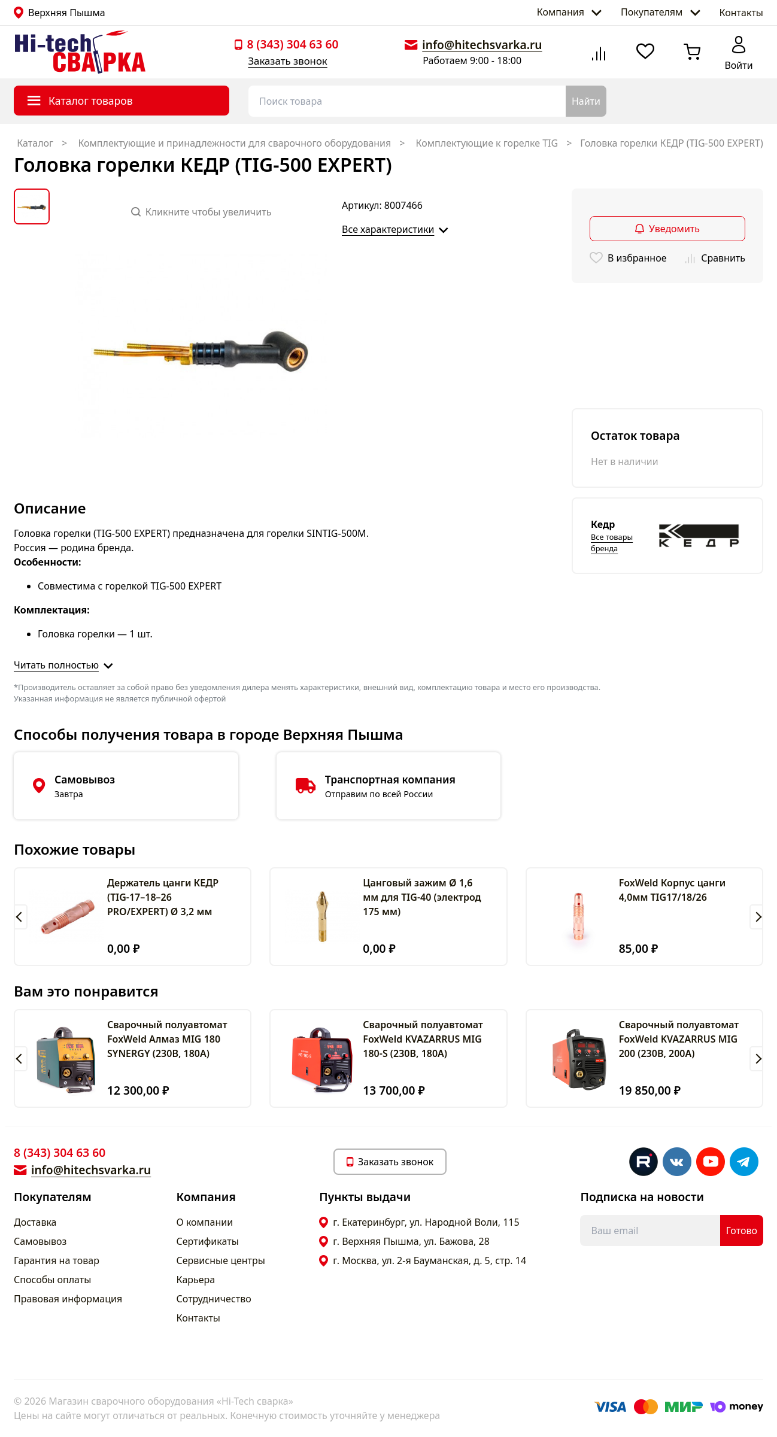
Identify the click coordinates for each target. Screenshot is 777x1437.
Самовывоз (40, 1241)
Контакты (741, 12)
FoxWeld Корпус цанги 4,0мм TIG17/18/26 (672, 890)
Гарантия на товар (56, 1260)
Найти (586, 101)
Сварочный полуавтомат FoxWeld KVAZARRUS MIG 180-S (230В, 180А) (423, 1039)
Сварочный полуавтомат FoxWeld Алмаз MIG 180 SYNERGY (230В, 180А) (167, 1039)
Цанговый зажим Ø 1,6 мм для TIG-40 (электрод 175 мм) (422, 897)
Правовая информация (68, 1298)
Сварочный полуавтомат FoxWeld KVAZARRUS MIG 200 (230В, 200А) (679, 1039)
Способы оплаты (52, 1279)
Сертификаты (208, 1241)
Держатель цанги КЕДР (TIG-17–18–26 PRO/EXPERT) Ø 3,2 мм (162, 897)
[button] (21, 916)
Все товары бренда (612, 542)
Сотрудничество (214, 1298)
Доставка (35, 1222)
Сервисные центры (221, 1260)
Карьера (196, 1279)
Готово (741, 1230)
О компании (205, 1222)
